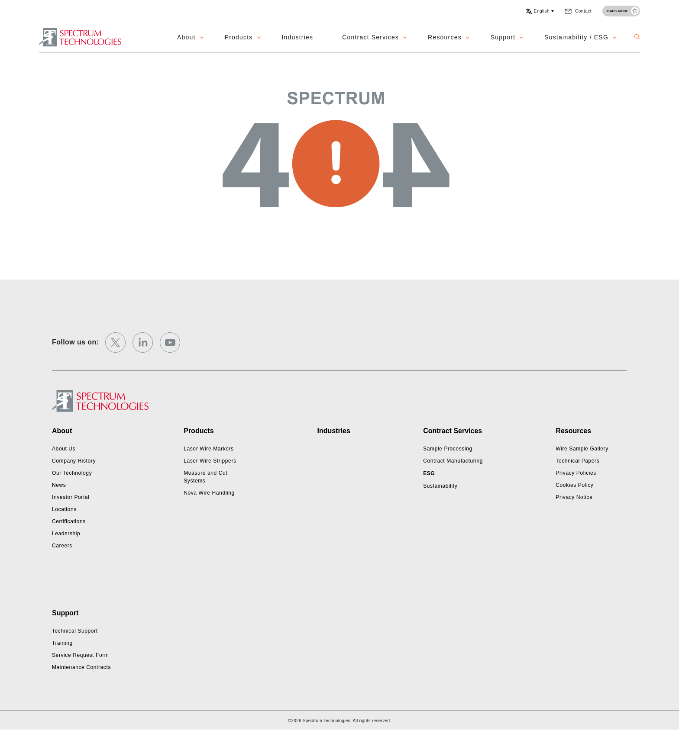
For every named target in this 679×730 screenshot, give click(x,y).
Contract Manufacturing (453, 461)
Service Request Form (80, 655)
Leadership (66, 534)
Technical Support (75, 631)
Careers (62, 546)
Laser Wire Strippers (210, 461)
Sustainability (440, 486)
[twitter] (115, 342)
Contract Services (370, 37)
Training (62, 643)
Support (503, 37)
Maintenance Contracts (81, 667)
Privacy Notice (574, 497)
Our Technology (72, 473)
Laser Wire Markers (208, 449)
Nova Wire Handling (209, 493)
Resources (445, 37)
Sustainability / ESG (576, 37)
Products (239, 37)
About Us (63, 449)
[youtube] (170, 342)
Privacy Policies (576, 473)
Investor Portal (70, 497)
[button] (539, 11)
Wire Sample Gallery (582, 449)
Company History (74, 461)
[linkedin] (143, 342)
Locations (64, 509)
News (59, 485)
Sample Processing (447, 449)
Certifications (69, 521)
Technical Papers (577, 461)
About (186, 37)
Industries (298, 37)
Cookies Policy (574, 485)
